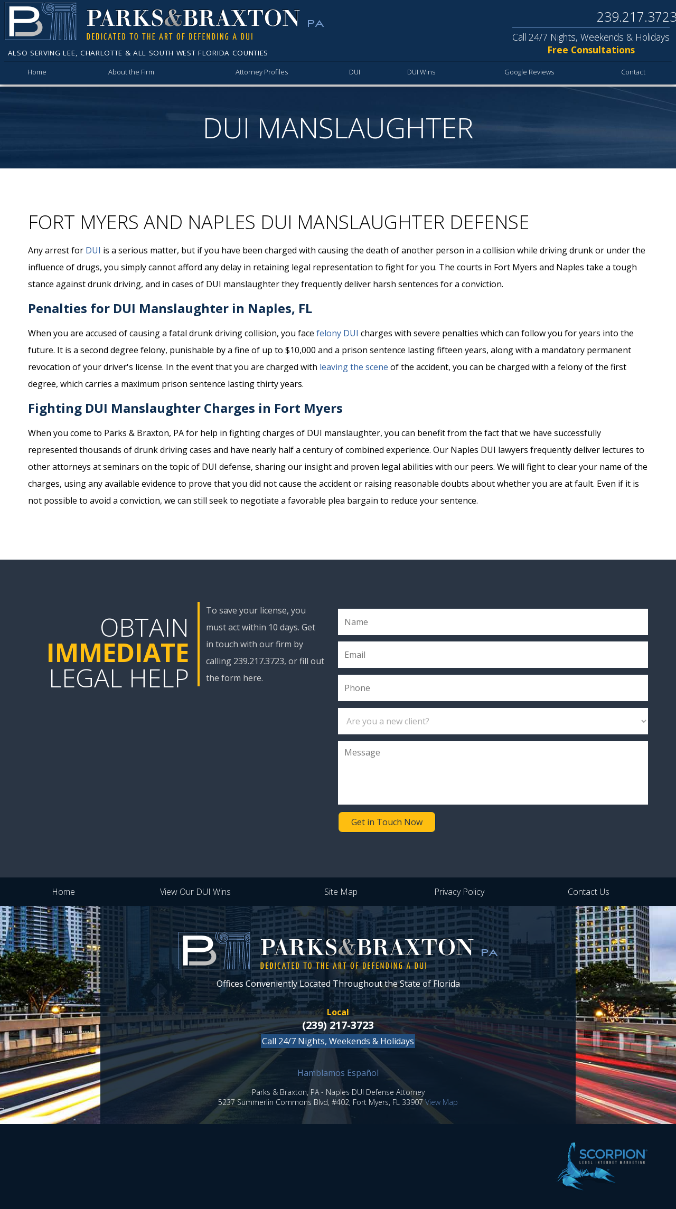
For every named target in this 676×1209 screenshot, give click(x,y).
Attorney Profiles (262, 74)
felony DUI (337, 333)
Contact (633, 74)
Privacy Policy (459, 892)
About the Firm (132, 74)
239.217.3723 (636, 17)
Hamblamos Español (338, 1073)
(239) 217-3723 (338, 1025)
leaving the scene (354, 367)
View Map (441, 1102)
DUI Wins (421, 74)
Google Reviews (530, 74)
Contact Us (588, 892)
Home (37, 74)
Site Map (341, 892)
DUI (355, 74)
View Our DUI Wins (195, 892)
